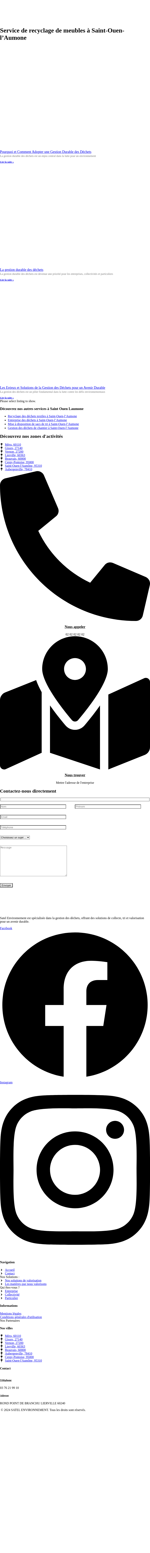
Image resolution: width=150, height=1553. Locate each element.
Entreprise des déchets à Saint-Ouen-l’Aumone (37, 420)
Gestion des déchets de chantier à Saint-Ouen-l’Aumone (43, 428)
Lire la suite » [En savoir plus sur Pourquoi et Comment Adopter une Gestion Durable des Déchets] (7, 162)
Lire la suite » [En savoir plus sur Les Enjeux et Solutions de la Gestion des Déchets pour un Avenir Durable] (7, 397)
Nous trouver (75, 775)
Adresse (4, 1401)
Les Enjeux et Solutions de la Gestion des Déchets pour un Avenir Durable (52, 388)
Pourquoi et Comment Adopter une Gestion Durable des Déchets (45, 152)
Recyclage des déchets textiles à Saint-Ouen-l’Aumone (42, 416)
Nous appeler (75, 627)
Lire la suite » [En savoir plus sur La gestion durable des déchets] (7, 280)
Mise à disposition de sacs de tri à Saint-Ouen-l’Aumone (43, 424)
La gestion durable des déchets (21, 270)
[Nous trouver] (75, 768)
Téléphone (6, 1386)
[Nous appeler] (75, 620)
